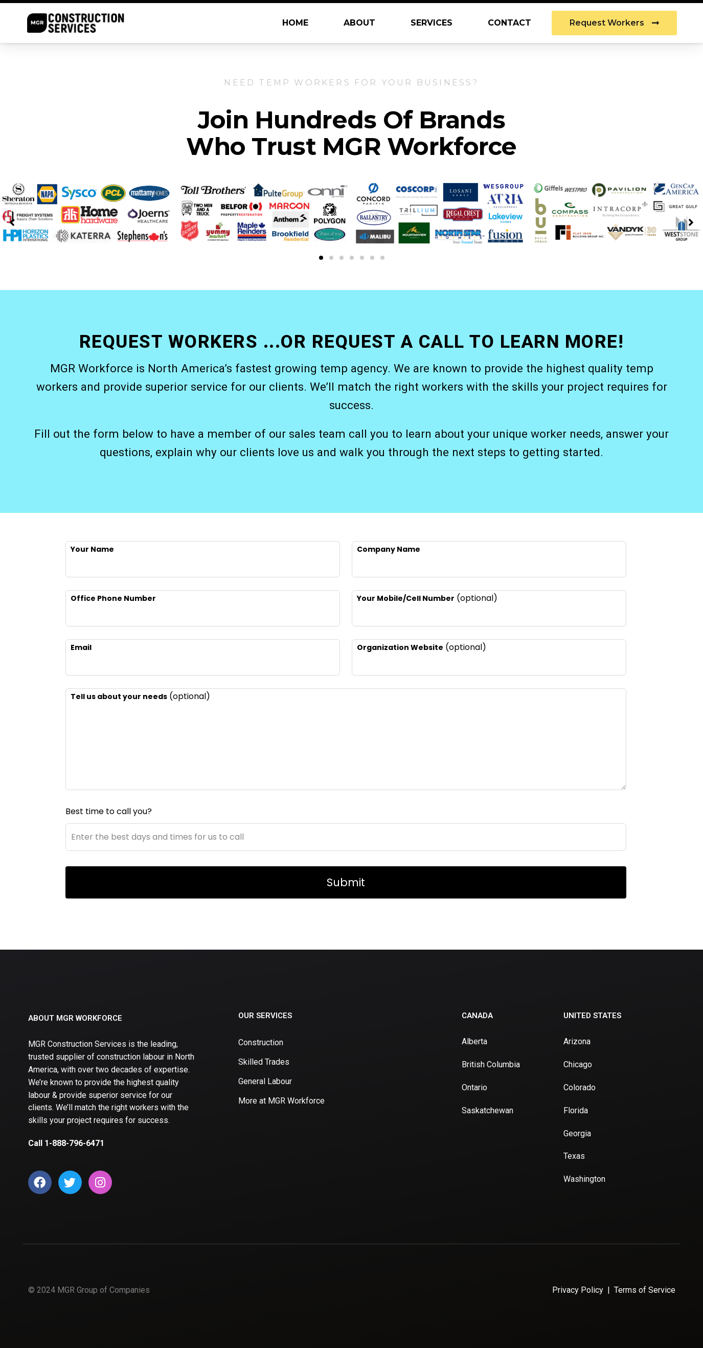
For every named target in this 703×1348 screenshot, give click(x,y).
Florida (575, 1110)
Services (431, 23)
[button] (321, 258)
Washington (584, 1179)
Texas (574, 1156)
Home (295, 23)
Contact (509, 23)
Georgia (577, 1133)
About (359, 23)
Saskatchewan (487, 1110)
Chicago (577, 1064)
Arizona (577, 1041)
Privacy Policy (577, 1290)
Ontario (474, 1087)
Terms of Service (644, 1290)
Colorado (579, 1087)
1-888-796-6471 (74, 1143)
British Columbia (491, 1064)
